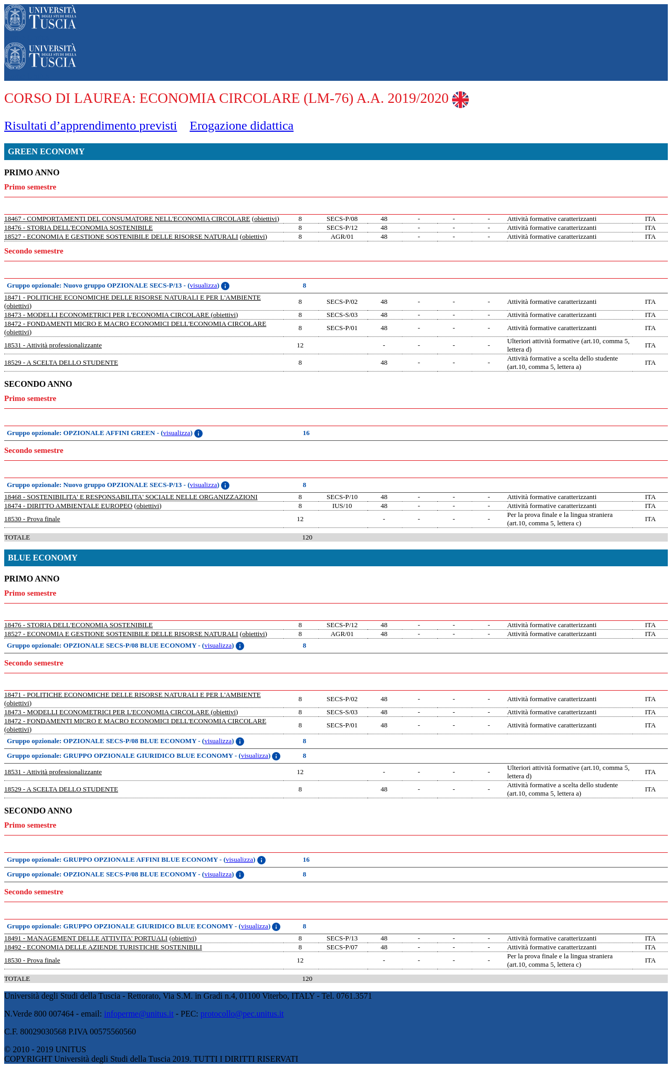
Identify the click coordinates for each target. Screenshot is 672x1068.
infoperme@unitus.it (139, 1013)
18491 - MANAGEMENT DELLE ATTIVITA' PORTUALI (85, 938)
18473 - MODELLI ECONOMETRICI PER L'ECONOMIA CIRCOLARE (107, 315)
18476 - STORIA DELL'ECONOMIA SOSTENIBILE (78, 227)
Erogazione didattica (241, 125)
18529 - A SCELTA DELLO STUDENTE (61, 362)
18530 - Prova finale (32, 519)
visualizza (203, 285)
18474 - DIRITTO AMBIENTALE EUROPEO (68, 506)
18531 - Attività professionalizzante (53, 345)
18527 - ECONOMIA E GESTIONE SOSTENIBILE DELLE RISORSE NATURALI (121, 236)
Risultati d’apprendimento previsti (90, 125)
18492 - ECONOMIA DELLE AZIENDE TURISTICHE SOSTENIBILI (103, 947)
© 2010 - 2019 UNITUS (45, 1049)
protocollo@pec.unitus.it (242, 1013)
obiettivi (265, 219)
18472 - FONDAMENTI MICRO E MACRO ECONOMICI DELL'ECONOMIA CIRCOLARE (135, 323)
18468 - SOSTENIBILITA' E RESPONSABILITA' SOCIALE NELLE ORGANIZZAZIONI (130, 497)
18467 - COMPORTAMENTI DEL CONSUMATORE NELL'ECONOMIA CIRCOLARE (127, 219)
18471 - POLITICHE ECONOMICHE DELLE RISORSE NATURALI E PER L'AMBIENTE (132, 297)
